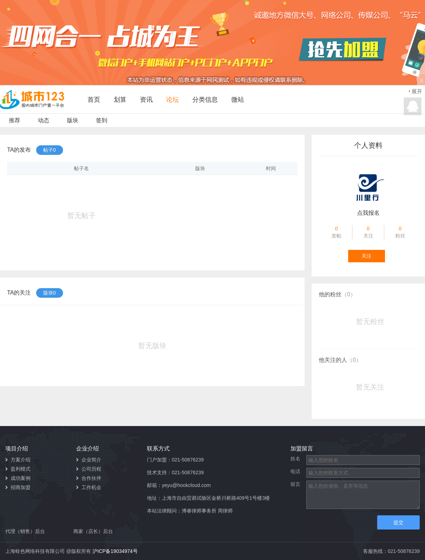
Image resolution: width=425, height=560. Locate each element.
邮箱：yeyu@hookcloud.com (179, 485)
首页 (93, 99)
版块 (72, 120)
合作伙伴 (91, 478)
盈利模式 (20, 469)
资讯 (146, 99)
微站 (237, 99)
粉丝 (400, 232)
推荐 (14, 120)
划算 (120, 99)
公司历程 (91, 469)
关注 (368, 232)
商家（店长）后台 (93, 531)
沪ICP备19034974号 (115, 551)
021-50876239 (188, 460)
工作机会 (91, 487)
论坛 (172, 99)
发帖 (336, 232)
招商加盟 (20, 487)
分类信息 (205, 99)
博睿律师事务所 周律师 (207, 511)
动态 (43, 120)
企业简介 (91, 460)
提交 (398, 522)
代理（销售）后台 (25, 531)
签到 (101, 120)
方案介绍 (20, 460)
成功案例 (20, 478)
